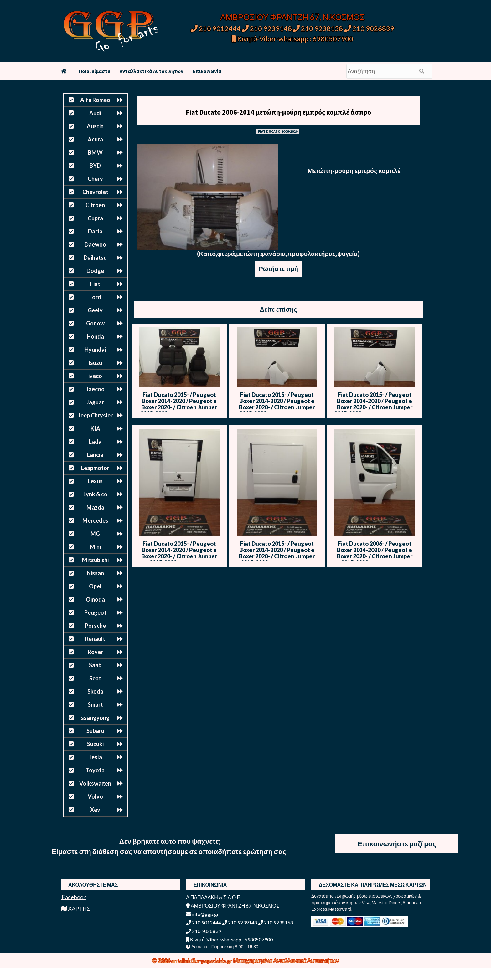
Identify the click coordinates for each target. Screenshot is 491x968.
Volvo (95, 796)
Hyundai (95, 349)
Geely (95, 310)
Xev (95, 809)
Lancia (95, 454)
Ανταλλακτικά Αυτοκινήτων (151, 71)
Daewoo (95, 244)
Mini (95, 546)
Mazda (95, 507)
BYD (95, 165)
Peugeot (95, 612)
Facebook (73, 897)
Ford (95, 297)
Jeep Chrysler (95, 415)
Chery (95, 178)
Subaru (95, 730)
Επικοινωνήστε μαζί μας (397, 843)
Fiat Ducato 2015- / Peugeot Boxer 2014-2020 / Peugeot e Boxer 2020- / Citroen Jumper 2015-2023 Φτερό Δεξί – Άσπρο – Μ (374, 407)
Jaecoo (95, 389)
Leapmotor (95, 467)
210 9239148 (267, 28)
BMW (95, 152)
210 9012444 (216, 28)
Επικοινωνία (207, 71)
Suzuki (95, 743)
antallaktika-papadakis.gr (202, 960)
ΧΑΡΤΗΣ (75, 908)
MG (95, 533)
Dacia (95, 231)
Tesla (95, 757)
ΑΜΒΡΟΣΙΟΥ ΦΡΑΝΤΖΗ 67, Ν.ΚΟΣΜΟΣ (292, 17)
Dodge (95, 270)
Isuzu (95, 362)
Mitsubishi (95, 559)
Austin (95, 126)
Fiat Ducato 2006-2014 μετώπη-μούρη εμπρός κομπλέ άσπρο (278, 112)
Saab (95, 665)
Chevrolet (95, 191)
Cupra (95, 218)
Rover (95, 651)
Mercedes (95, 520)
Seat (95, 678)
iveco (95, 375)
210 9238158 (318, 28)
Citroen (95, 205)
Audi (95, 113)
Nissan (95, 573)
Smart (95, 704)
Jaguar (95, 402)
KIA (95, 428)
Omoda (95, 599)
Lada (95, 441)
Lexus (95, 481)
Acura (95, 139)
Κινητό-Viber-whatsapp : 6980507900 (293, 38)
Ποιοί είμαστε (94, 71)
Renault (95, 638)
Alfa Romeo (95, 99)
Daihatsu (95, 257)
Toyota (95, 770)
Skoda (95, 691)
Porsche (95, 625)
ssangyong (95, 717)
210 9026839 (369, 28)
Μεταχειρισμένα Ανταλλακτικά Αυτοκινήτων (286, 960)
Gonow (95, 323)
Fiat (95, 283)
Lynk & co (95, 494)
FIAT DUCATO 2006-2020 (277, 131)
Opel (95, 586)
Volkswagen (95, 783)
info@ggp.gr (202, 914)
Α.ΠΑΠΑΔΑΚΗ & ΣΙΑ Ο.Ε (213, 897)
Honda (95, 336)
